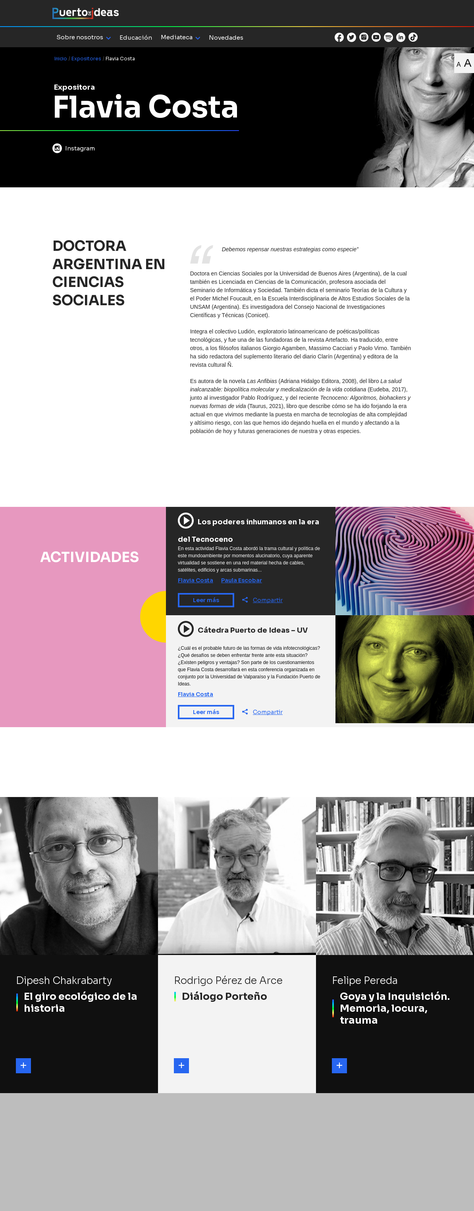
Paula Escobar (241, 580)
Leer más (206, 600)
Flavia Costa (195, 580)
